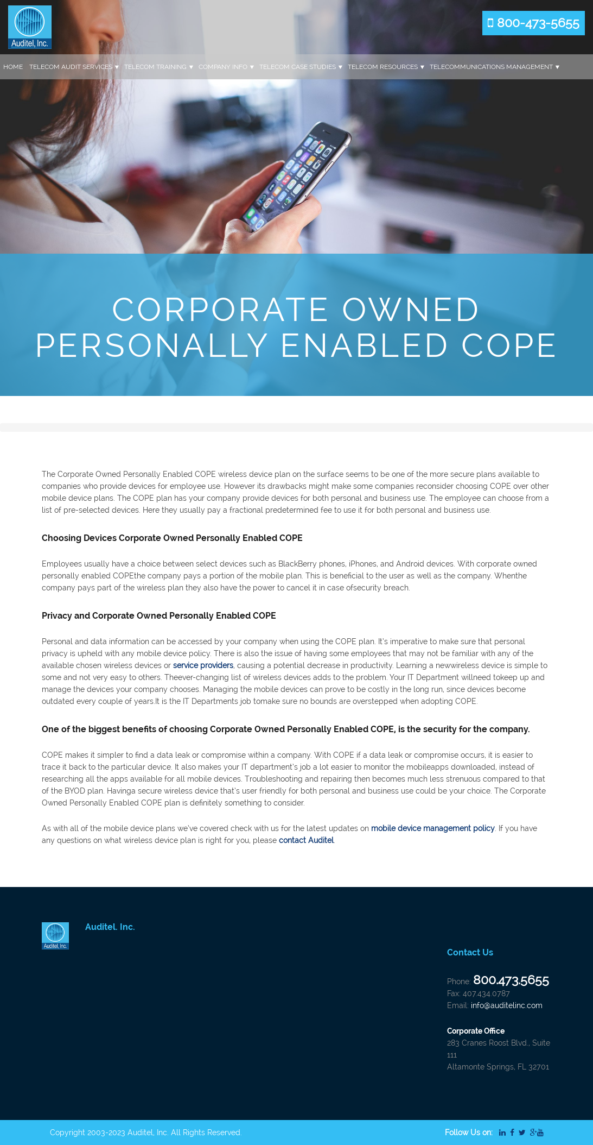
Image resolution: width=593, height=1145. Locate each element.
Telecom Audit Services (70, 67)
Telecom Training (155, 67)
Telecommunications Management (491, 67)
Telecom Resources (383, 67)
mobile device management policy (433, 828)
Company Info (223, 67)
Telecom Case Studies (297, 67)
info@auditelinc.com (507, 1005)
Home (13, 67)
